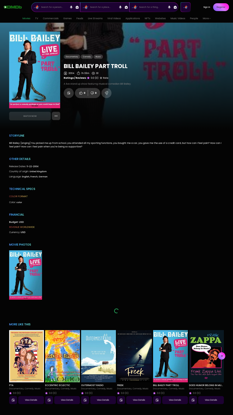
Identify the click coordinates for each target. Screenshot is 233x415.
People (194, 18)
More (207, 18)
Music (98, 56)
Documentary (72, 56)
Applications (132, 18)
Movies (26, 18)
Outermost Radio (92, 385)
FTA (11, 385)
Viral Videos (114, 18)
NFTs (147, 18)
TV (36, 18)
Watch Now (30, 116)
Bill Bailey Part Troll (166, 385)
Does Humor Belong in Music (207, 385)
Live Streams (95, 18)
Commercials (51, 18)
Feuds (79, 18)
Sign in (207, 7)
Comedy (87, 56)
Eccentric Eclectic (57, 385)
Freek (120, 385)
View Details (31, 399)
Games (67, 18)
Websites (160, 18)
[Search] (55, 7)
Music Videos (177, 18)
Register (221, 7)
